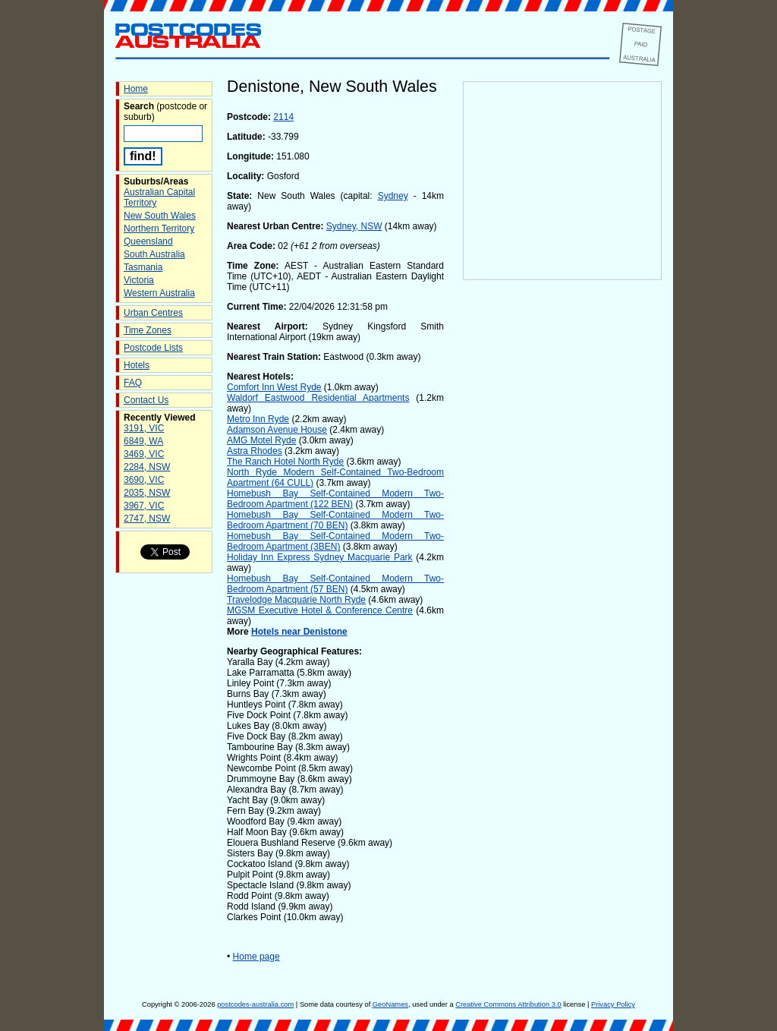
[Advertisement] (562, 532)
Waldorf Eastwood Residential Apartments (318, 398)
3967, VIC (144, 505)
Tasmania (143, 267)
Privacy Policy (613, 1004)
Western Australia (159, 293)
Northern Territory (159, 228)
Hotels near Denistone (299, 631)
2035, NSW (147, 492)
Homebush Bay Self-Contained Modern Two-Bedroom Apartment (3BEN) (335, 541)
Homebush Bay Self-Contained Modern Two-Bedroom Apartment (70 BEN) (335, 520)
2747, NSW (147, 518)
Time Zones (147, 330)
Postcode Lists (153, 347)
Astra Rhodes (254, 451)
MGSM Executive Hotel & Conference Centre (320, 610)
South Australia (154, 254)
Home (136, 89)
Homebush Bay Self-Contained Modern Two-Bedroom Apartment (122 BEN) (335, 498)
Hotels (136, 365)
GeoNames (390, 1004)
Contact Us (146, 400)
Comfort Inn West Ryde (274, 387)
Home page (256, 956)
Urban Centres (153, 312)
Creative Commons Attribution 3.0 (508, 1004)
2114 (283, 117)
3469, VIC (144, 454)
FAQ (133, 382)
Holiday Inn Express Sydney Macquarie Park (320, 557)
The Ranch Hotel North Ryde (285, 461)
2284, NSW (147, 467)
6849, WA (143, 441)
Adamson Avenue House (277, 429)
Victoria (139, 280)
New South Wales (160, 215)
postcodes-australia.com (255, 1004)
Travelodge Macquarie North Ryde (296, 599)
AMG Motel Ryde (261, 440)
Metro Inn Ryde (258, 419)
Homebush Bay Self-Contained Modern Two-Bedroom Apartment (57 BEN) (335, 583)
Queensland (148, 241)
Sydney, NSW (354, 226)
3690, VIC (144, 480)
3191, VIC (144, 428)
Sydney (393, 196)
